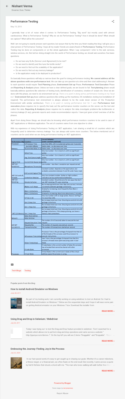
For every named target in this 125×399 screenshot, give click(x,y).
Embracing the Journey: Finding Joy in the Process (37, 348)
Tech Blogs (16, 270)
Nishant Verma (22, 6)
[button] (112, 21)
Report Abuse (62, 393)
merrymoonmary (68, 388)
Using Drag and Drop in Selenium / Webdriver (34, 319)
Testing (27, 270)
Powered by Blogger (62, 383)
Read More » (108, 311)
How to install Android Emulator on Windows (34, 289)
